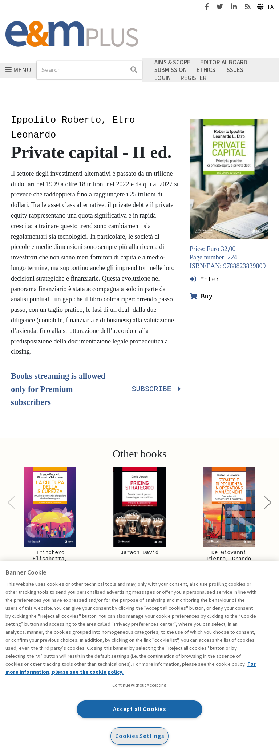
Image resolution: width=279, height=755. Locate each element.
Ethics (206, 70)
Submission (170, 70)
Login (162, 77)
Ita (265, 7)
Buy (201, 296)
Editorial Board (223, 62)
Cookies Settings (139, 736)
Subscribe (155, 389)
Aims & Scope (172, 62)
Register (194, 77)
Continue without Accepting (139, 685)
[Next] (268, 503)
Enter (205, 279)
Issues (234, 70)
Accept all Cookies (139, 709)
